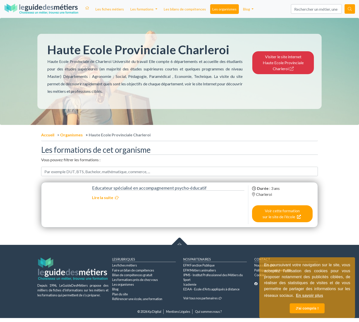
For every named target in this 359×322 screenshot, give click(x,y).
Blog (115, 289)
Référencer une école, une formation (137, 299)
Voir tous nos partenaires (202, 298)
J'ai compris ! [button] (307, 308)
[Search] (316, 9)
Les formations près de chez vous (135, 280)
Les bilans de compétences (185, 9)
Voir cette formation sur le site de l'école (282, 213)
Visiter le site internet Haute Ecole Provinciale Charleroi (283, 62)
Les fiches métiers (109, 9)
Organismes (71, 134)
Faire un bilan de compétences (133, 270)
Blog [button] (247, 9)
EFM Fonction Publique (199, 265)
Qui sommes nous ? (208, 312)
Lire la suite (105, 197)
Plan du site (120, 294)
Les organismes (224, 9)
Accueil (47, 134)
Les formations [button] (142, 9)
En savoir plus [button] (309, 295)
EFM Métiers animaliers (199, 270)
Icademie (189, 284)
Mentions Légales (178, 312)
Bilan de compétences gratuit (132, 275)
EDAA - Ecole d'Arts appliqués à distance (211, 289)
